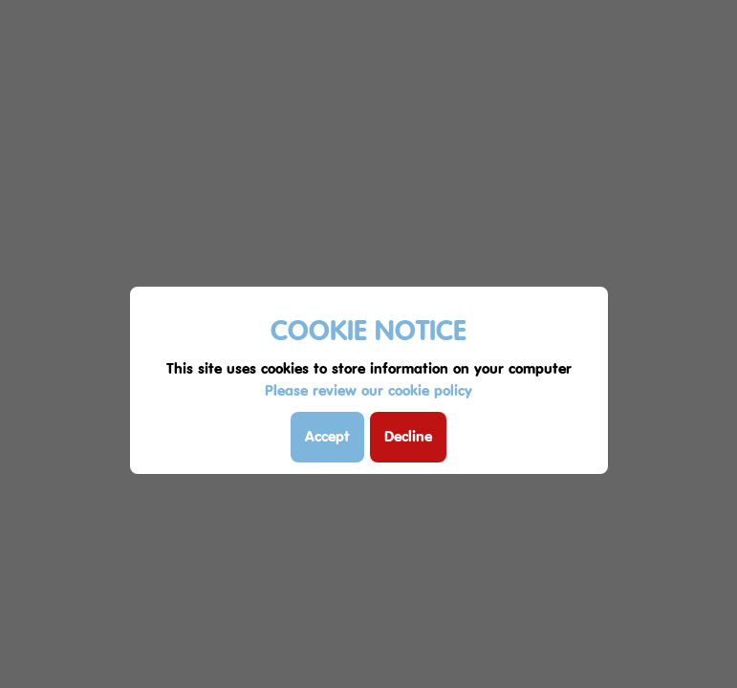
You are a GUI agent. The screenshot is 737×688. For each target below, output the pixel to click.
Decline (408, 436)
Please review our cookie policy (368, 390)
